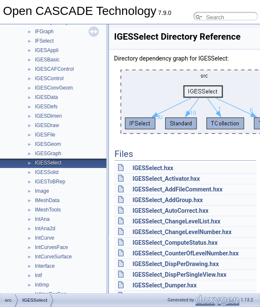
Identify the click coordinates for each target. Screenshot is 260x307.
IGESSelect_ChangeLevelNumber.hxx (181, 232)
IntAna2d (45, 229)
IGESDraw (47, 125)
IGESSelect (48, 163)
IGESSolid (46, 172)
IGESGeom (48, 144)
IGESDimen (48, 116)
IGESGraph (48, 153)
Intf (38, 275)
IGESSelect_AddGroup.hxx (167, 200)
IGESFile (45, 135)
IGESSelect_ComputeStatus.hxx (174, 242)
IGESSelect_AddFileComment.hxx (177, 189)
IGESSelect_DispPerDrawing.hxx (175, 264)
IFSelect (44, 41)
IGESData (46, 97)
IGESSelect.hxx (152, 168)
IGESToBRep (50, 182)
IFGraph (44, 32)
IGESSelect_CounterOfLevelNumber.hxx (185, 253)
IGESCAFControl (54, 69)
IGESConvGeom (54, 88)
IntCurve (44, 238)
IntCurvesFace (51, 247)
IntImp (42, 285)
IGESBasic (47, 60)
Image (42, 191)
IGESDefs (46, 107)
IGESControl (49, 78)
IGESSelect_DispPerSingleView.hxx (179, 274)
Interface (45, 266)
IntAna (42, 219)
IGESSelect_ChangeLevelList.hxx (176, 221)
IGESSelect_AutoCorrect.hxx (170, 210)
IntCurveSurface (53, 257)
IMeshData (47, 200)
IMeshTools (48, 210)
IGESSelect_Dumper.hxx (164, 285)
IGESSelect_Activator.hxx (166, 178)
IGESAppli (46, 50)
